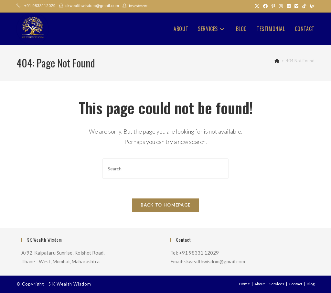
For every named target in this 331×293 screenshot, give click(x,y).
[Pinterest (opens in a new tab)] (273, 6)
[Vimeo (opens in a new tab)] (296, 6)
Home (244, 283)
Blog (311, 283)
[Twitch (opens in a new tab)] (311, 6)
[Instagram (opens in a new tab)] (281, 6)
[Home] (276, 60)
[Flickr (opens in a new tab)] (289, 6)
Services (276, 283)
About (259, 283)
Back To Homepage (166, 204)
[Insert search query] (165, 168)
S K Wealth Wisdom (69, 284)
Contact (295, 283)
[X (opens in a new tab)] (257, 6)
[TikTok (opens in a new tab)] (304, 6)
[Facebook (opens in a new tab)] (265, 6)
